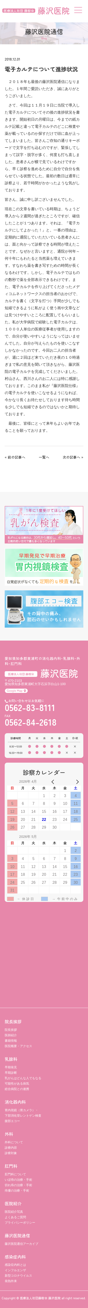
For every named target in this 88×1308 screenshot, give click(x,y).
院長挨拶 (13, 1021)
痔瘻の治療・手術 (17, 1190)
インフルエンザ (15, 1270)
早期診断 (11, 1072)
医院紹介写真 (14, 1211)
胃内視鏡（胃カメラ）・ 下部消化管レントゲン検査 (23, 1112)
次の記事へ (71, 457)
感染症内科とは (15, 1265)
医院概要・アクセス (18, 1046)
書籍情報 (11, 1040)
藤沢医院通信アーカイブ (21, 1244)
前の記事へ (16, 457)
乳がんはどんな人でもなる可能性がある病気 (23, 1080)
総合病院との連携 (17, 1089)
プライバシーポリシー (20, 1222)
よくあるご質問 (15, 1217)
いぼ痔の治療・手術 (18, 1179)
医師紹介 (11, 1035)
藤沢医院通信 (17, 1235)
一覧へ (44, 457)
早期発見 (11, 1067)
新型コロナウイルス (18, 1275)
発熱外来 (11, 1281)
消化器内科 (15, 1102)
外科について (14, 1142)
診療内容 (11, 1147)
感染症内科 (15, 1257)
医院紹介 (13, 1203)
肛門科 (11, 1166)
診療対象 (11, 1153)
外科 (9, 1134)
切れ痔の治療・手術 (18, 1185)
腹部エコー (12, 1121)
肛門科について (15, 1174)
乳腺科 (11, 1059)
